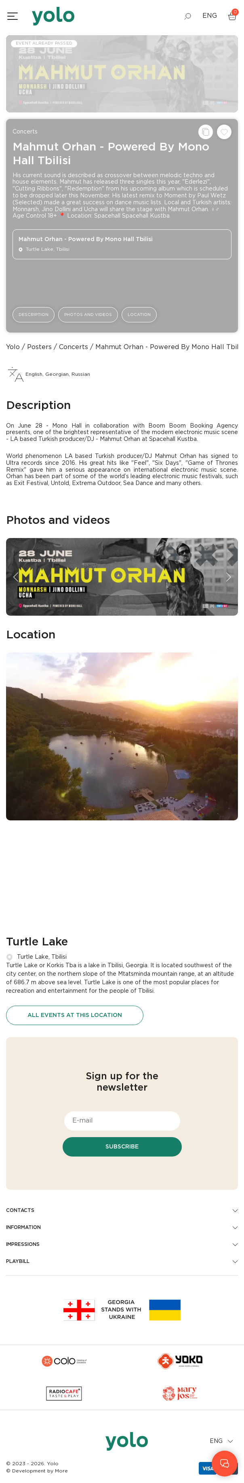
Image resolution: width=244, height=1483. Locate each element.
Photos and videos (88, 315)
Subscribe (122, 1146)
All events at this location (74, 1015)
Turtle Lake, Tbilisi (42, 957)
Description (33, 315)
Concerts (25, 131)
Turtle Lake (37, 942)
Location (139, 315)
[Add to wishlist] (224, 132)
